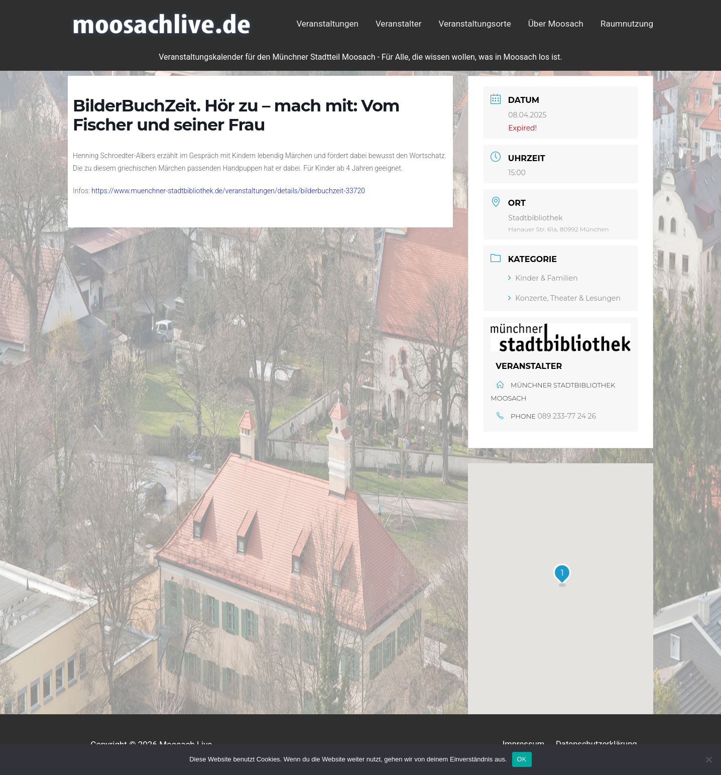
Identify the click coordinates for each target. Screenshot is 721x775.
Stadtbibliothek (535, 217)
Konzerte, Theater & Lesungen (564, 298)
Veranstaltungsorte (475, 24)
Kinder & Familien (542, 278)
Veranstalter (399, 24)
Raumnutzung (626, 24)
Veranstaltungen (327, 24)
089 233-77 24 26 (567, 416)
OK (522, 759)
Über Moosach (555, 24)
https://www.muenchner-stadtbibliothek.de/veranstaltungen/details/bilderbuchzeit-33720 (228, 191)
